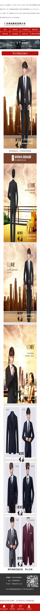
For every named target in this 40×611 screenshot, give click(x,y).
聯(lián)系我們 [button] (35, 34)
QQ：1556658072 (13, 580)
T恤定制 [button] (15, 29)
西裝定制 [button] (5, 34)
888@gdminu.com (17, 584)
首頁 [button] (5, 29)
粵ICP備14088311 (28, 589)
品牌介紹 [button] (25, 34)
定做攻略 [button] (15, 34)
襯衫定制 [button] (35, 29)
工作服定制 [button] (25, 29)
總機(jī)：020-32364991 (13, 577)
